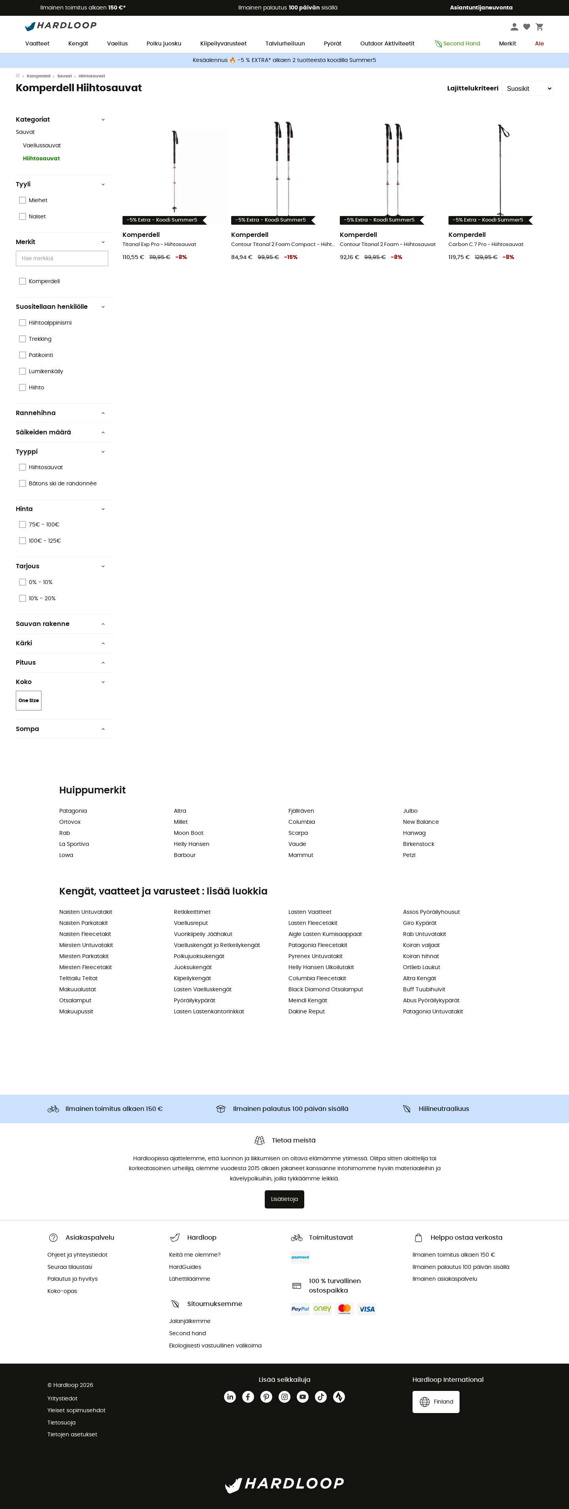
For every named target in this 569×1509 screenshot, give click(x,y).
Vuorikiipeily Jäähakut (203, 934)
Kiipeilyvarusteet (223, 44)
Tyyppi (60, 452)
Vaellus (117, 44)
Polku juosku (164, 44)
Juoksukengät (193, 967)
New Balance (421, 822)
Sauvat (64, 76)
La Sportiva (74, 844)
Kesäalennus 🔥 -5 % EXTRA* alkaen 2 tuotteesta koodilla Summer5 (284, 60)
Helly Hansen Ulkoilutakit (321, 967)
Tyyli (60, 184)
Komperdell (39, 76)
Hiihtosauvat (41, 159)
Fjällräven (301, 811)
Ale (539, 44)
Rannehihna (60, 413)
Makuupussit (76, 1012)
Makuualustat (77, 989)
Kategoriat (60, 120)
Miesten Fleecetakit (85, 967)
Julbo (410, 811)
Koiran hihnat (421, 956)
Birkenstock (418, 844)
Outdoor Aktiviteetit (387, 44)
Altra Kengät (419, 978)
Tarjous (60, 566)
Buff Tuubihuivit (424, 989)
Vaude (297, 844)
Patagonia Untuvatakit (433, 1012)
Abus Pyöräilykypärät (431, 1000)
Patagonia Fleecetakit (317, 945)
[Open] (104, 259)
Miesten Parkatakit (84, 956)
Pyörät (332, 44)
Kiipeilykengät (192, 978)
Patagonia (73, 811)
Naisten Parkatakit (83, 923)
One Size (29, 700)
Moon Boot (188, 833)
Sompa (60, 729)
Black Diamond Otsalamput (325, 989)
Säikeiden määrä (60, 432)
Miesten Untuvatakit (86, 945)
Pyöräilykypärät (194, 1000)
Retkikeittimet (192, 912)
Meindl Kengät (307, 1000)
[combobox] (63, 258)
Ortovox (70, 822)
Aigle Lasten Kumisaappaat (325, 934)
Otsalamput (75, 1000)
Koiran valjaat (421, 945)
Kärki (60, 643)
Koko (60, 682)
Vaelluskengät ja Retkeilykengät (217, 945)
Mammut (300, 855)
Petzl (409, 855)
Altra (180, 811)
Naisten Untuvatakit (85, 912)
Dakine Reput (306, 1012)
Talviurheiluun (285, 44)
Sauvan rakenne (60, 624)
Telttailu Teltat (78, 978)
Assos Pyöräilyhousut (431, 912)
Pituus (60, 663)
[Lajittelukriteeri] (527, 88)
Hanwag (414, 833)
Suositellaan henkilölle (60, 307)
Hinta (60, 509)
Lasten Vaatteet (310, 912)
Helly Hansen (191, 844)
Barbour (185, 855)
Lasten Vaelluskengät (203, 989)
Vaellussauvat (42, 145)
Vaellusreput (191, 923)
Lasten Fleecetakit (312, 923)
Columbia (301, 822)
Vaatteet (37, 44)
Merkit (507, 44)
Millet (181, 822)
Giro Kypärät (420, 923)
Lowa (66, 855)
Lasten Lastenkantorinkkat (209, 1012)
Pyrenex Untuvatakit (315, 956)
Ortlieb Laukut (421, 967)
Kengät (78, 44)
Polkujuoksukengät (199, 956)
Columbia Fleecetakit (317, 978)
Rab (64, 833)
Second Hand (456, 44)
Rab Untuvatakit (424, 934)
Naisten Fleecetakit (85, 934)
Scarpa (298, 833)
